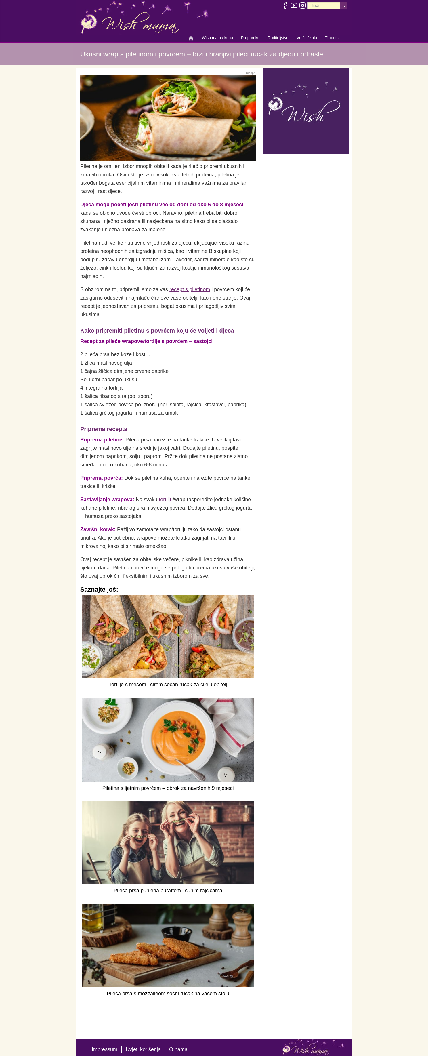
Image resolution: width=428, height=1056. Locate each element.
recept (250, 73)
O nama (178, 1049)
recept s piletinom (189, 289)
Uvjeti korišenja (143, 1049)
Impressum (104, 1049)
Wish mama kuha (217, 38)
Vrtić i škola (307, 38)
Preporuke (250, 38)
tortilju (166, 499)
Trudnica (333, 37)
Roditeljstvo (278, 38)
